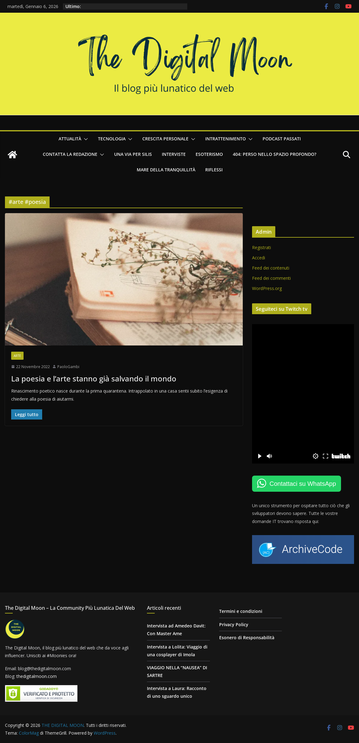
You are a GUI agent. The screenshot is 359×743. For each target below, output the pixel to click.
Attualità (70, 139)
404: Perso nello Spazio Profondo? (274, 154)
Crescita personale (165, 139)
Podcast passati (282, 139)
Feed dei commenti (271, 278)
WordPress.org (267, 288)
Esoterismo (209, 154)
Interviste (174, 154)
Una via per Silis (133, 154)
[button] (84, 139)
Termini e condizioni (240, 611)
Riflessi (214, 170)
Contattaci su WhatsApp (302, 483)
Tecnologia (112, 139)
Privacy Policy (233, 624)
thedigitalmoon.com (36, 676)
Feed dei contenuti (270, 268)
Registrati (261, 247)
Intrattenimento (225, 139)
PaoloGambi (68, 366)
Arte (17, 356)
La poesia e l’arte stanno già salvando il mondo (93, 378)
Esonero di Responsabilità (246, 637)
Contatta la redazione (70, 154)
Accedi (258, 258)
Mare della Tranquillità (166, 170)
